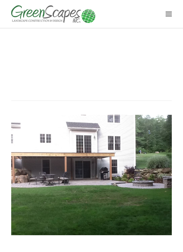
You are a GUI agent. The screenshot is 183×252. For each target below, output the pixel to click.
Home (78, 75)
